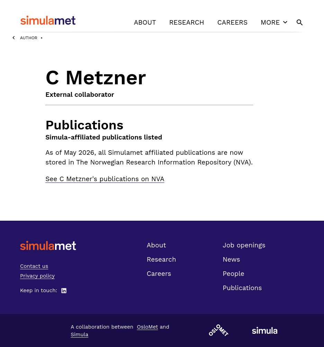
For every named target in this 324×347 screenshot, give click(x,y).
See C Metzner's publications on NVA (104, 179)
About (145, 22)
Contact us (34, 266)
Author (28, 38)
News (231, 259)
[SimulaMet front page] (48, 245)
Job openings (244, 245)
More (275, 22)
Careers (232, 22)
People (233, 274)
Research (186, 22)
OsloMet (147, 327)
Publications (242, 288)
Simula (79, 334)
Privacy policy (37, 276)
